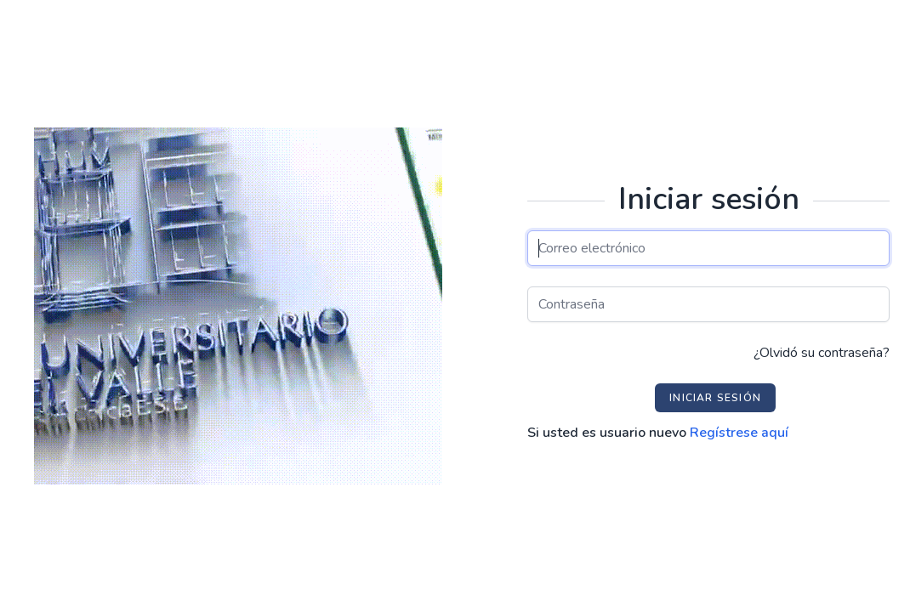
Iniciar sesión (715, 398)
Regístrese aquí (739, 432)
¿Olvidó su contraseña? (822, 352)
